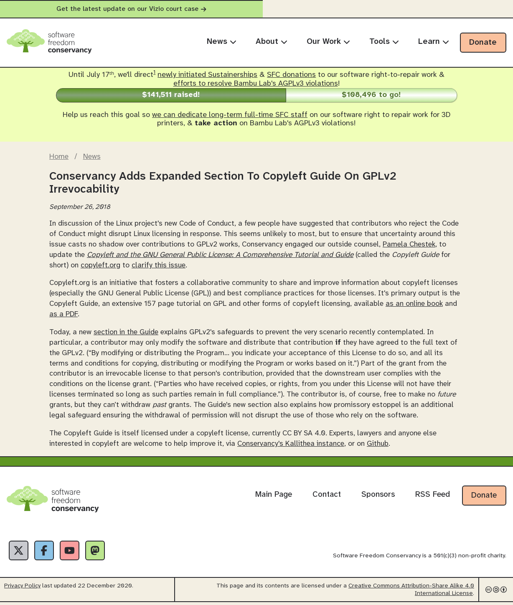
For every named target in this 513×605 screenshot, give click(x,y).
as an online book (414, 304)
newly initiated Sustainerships (207, 75)
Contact (326, 495)
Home (59, 156)
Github (378, 443)
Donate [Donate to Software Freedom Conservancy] (484, 495)
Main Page (273, 495)
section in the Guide (126, 332)
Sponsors (378, 495)
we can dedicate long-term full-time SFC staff (229, 115)
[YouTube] (77, 552)
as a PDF (63, 314)
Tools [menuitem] (384, 42)
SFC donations (291, 75)
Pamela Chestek (409, 244)
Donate (483, 42)
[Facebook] (48, 552)
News (92, 156)
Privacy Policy (22, 589)
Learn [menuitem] (433, 42)
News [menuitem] (221, 42)
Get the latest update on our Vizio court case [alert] (256, 9)
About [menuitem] (271, 42)
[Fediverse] (105, 552)
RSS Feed (432, 495)
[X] (20, 552)
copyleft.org (100, 265)
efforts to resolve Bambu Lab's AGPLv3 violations (255, 84)
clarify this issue (158, 265)
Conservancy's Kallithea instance (290, 443)
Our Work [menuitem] (328, 42)
